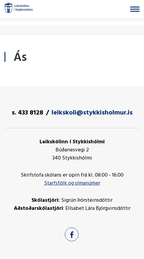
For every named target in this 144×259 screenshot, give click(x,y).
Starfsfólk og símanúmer (72, 183)
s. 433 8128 (27, 113)
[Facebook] (72, 234)
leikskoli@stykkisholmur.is (92, 113)
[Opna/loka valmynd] (135, 9)
